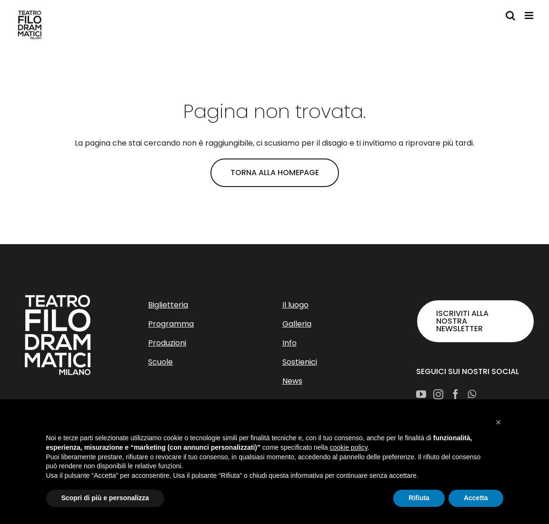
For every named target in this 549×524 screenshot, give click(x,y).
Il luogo (295, 304)
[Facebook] (455, 394)
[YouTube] (421, 394)
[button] (498, 422)
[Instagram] (438, 394)
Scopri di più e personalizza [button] (105, 498)
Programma (171, 323)
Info (289, 342)
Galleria (296, 323)
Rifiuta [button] (419, 498)
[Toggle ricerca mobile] (510, 15)
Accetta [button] (476, 498)
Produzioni (167, 342)
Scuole (160, 361)
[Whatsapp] (472, 394)
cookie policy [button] (348, 447)
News (292, 381)
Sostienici (299, 361)
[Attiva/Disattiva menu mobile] (530, 15)
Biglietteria (168, 304)
